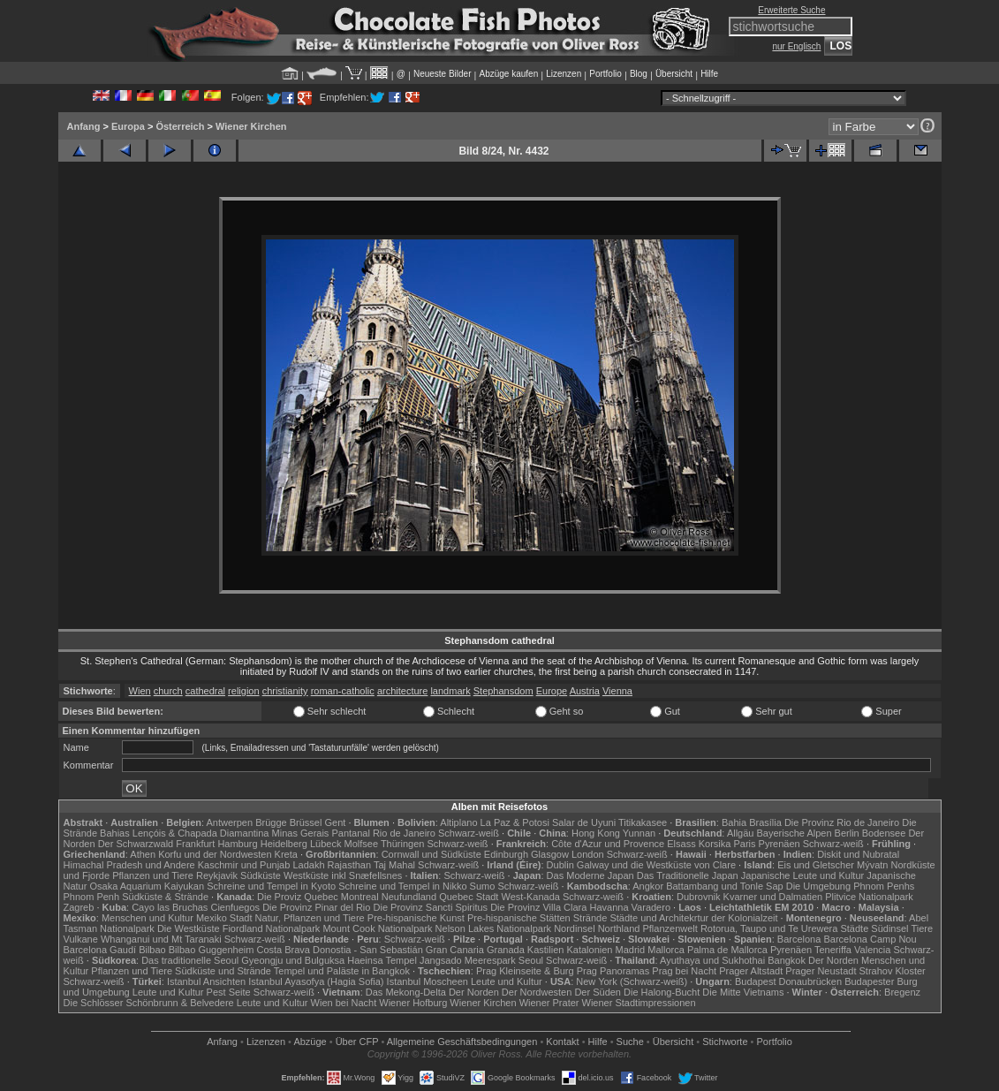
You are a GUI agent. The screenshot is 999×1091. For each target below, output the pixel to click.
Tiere (922, 928)
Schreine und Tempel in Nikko (402, 886)
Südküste (260, 875)
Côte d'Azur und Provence (607, 843)
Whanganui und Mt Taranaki (161, 939)
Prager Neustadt (820, 971)
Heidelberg (284, 843)
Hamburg (237, 843)
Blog (638, 74)
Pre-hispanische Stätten (519, 918)
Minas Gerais (300, 833)
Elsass (681, 843)
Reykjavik (217, 875)
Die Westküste (188, 928)
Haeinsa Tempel (382, 960)
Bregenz (902, 992)
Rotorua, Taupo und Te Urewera (769, 928)
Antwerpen (230, 822)
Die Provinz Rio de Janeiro (841, 822)
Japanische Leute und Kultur (802, 875)
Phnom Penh (92, 896)
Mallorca (666, 949)
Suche (630, 1041)
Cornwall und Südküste (431, 854)
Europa (128, 126)
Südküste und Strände (223, 971)
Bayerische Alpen (794, 833)
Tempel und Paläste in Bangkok (342, 971)
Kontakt (562, 1041)
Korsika (715, 843)
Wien (140, 691)
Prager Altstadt (751, 971)
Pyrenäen (779, 843)
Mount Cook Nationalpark (377, 928)
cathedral (205, 691)
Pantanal (350, 833)
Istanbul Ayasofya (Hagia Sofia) (315, 981)
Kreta (286, 854)
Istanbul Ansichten (206, 981)
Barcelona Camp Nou (869, 939)
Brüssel (306, 822)
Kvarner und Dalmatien (773, 896)
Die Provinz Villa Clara (538, 907)
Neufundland (409, 896)
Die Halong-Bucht (662, 992)
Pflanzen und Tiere (152, 875)
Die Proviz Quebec (297, 896)
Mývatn (872, 865)
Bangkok (787, 960)
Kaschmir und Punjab (244, 865)
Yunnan (639, 833)
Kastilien (545, 949)
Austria (585, 691)
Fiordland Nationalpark (272, 928)
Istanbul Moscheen (427, 981)
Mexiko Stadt (224, 918)
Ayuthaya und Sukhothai (712, 960)
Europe (551, 691)
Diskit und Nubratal (858, 854)
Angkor (647, 886)
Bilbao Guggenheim (211, 949)
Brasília (765, 822)
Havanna (608, 907)
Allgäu (740, 833)
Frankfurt (195, 843)
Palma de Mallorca (727, 949)
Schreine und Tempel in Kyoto (271, 886)
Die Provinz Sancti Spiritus (431, 907)
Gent (334, 822)
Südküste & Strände (165, 896)
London (587, 854)
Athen (142, 854)
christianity (285, 691)
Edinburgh (506, 854)
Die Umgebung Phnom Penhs (850, 886)
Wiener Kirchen (251, 126)
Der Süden (597, 992)
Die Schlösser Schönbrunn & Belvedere (149, 1002)
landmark (450, 691)
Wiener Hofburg (413, 1002)
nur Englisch (796, 46)
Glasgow (550, 854)
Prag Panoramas (613, 971)
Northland (619, 928)
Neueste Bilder (442, 74)
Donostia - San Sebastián (368, 949)
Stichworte (724, 1041)
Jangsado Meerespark (468, 960)
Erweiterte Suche (791, 10)
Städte (854, 928)
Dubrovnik (699, 896)
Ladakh (308, 865)
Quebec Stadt (468, 896)
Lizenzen (563, 74)
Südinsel (889, 928)
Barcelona (799, 939)
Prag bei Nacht (684, 971)
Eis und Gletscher (815, 865)
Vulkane (81, 939)
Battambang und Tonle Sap (724, 886)
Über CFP (357, 1041)
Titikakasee (642, 822)
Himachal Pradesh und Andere (129, 865)
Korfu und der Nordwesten (214, 854)
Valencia (872, 949)
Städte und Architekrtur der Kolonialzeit (693, 918)
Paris (744, 843)
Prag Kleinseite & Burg (525, 971)
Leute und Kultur (506, 981)
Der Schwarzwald (136, 843)
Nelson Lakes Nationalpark (493, 928)
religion (243, 691)
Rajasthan (350, 865)
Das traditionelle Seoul (189, 960)
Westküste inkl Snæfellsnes (343, 875)
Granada (506, 949)
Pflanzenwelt (669, 928)
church (168, 691)
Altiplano (458, 822)
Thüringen (403, 843)
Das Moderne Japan (590, 875)
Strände (590, 918)
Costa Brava (283, 949)
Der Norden (833, 960)
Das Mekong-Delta (406, 992)
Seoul (530, 960)
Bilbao (152, 949)
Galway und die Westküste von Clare (656, 865)
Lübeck (325, 843)
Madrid (631, 949)
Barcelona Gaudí (100, 949)
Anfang (84, 126)
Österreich (179, 126)
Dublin (560, 865)
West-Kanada (531, 896)
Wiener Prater (549, 1002)
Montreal (360, 896)
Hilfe (709, 74)
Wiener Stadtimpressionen (639, 1002)
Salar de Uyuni (584, 822)
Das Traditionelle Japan (687, 875)
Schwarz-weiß (468, 833)
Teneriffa (832, 949)
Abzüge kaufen (509, 74)
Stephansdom (503, 691)
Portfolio (605, 74)
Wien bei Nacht (344, 1002)
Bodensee (884, 833)
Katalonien (589, 949)
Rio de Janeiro (404, 833)
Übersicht (673, 74)
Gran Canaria (455, 949)
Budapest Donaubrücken (788, 981)
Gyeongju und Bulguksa (292, 960)
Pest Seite (229, 992)
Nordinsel (574, 928)
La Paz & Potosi (515, 822)
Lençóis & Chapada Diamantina (200, 833)
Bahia (734, 822)
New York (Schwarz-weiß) (631, 981)
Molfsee (361, 843)
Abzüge (309, 1041)
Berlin (847, 833)
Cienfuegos (235, 907)
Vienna (617, 691)
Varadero (651, 907)
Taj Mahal (394, 865)
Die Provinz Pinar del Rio (316, 907)
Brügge (270, 822)
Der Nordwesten (536, 992)
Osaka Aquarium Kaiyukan (146, 886)
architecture (402, 691)
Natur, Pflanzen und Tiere (310, 918)
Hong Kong (595, 833)
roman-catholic (343, 691)
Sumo (483, 886)
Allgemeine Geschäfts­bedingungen (462, 1041)
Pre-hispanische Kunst (416, 918)
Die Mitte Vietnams (742, 992)
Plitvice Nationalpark (869, 896)
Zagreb (79, 907)
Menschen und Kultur (147, 918)
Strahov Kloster (892, 971)
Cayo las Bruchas (170, 907)
